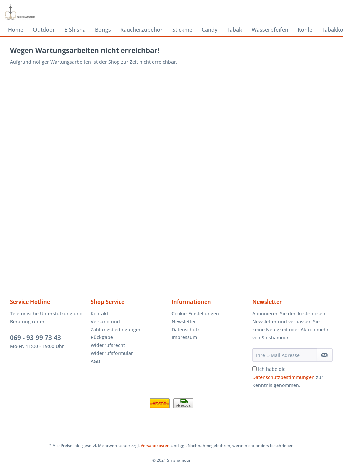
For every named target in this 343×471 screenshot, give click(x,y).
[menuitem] (15, 29)
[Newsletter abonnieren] (325, 355)
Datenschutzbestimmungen (283, 377)
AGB (95, 361)
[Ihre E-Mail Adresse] (284, 355)
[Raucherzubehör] (141, 29)
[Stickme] (182, 29)
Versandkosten (155, 445)
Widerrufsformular (112, 353)
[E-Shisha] (75, 29)
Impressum (184, 337)
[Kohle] (305, 29)
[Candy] (209, 29)
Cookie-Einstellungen (195, 313)
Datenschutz (186, 329)
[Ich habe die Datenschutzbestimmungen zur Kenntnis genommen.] (254, 368)
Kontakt (99, 313)
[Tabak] (234, 29)
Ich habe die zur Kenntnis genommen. (287, 377)
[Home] (15, 29)
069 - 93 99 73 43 (35, 337)
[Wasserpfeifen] (270, 29)
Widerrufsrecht (108, 345)
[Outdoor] (44, 29)
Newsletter (184, 321)
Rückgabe (102, 337)
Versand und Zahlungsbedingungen (116, 325)
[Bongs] (103, 29)
